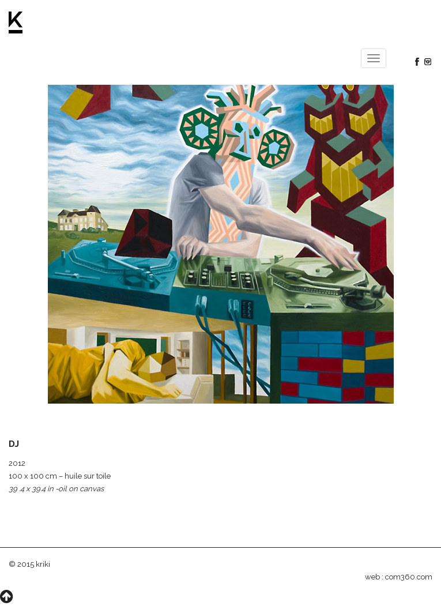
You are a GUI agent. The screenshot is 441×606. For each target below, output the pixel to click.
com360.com (408, 577)
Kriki (16, 22)
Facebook (416, 61)
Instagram (427, 61)
